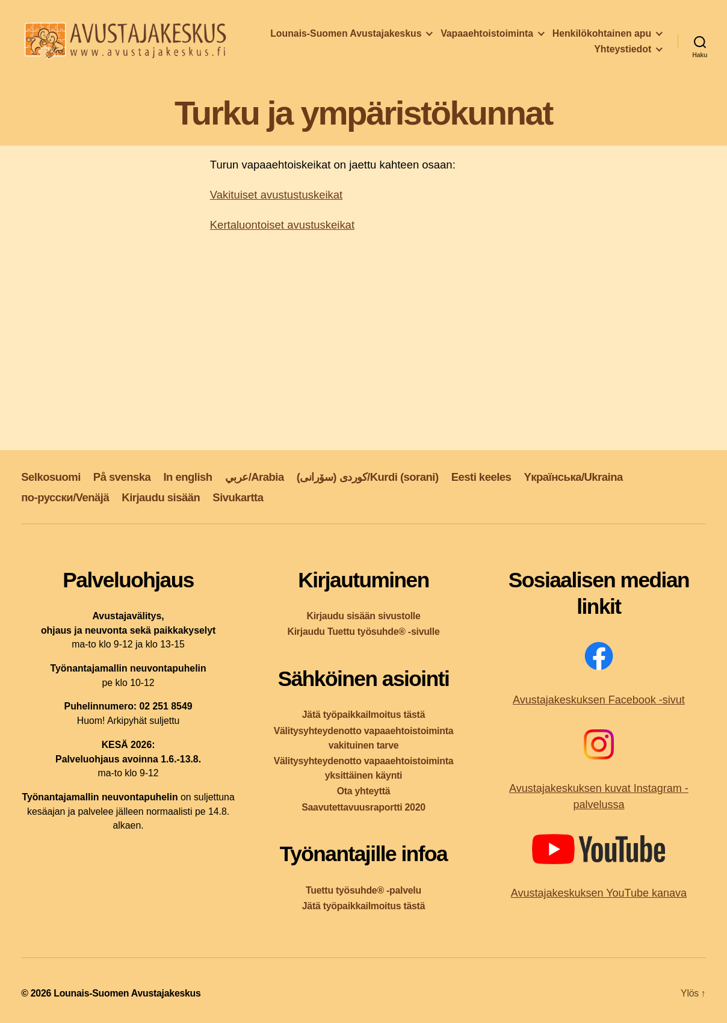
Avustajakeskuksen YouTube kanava (599, 893)
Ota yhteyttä (364, 791)
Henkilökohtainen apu (601, 33)
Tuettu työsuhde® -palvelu (363, 890)
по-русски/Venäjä (65, 497)
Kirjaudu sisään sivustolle (363, 616)
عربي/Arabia (254, 477)
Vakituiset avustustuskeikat (276, 194)
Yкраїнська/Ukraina (573, 477)
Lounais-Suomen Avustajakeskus (345, 33)
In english (187, 477)
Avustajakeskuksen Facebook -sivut (599, 700)
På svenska (122, 477)
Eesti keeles (481, 477)
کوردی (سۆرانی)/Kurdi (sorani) (368, 477)
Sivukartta (237, 497)
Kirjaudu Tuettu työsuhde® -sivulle (363, 631)
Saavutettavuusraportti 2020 (363, 807)
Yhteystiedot (622, 49)
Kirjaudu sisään (161, 497)
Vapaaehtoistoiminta (487, 33)
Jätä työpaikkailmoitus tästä (363, 714)
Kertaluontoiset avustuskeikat (282, 224)
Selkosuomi (51, 477)
